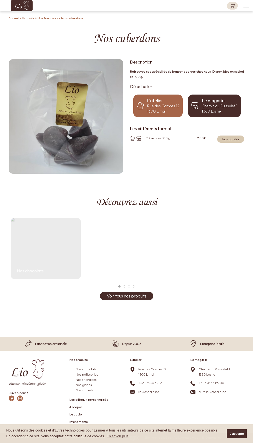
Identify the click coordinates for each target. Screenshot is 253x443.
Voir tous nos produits (126, 296)
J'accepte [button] (237, 433)
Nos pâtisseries (87, 374)
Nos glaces (84, 385)
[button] (247, 5)
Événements (78, 422)
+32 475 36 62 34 (150, 383)
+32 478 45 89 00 (211, 383)
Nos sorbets (84, 390)
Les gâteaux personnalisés (88, 399)
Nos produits (78, 360)
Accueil (14, 18)
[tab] (119, 286)
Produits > (29, 18)
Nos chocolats (86, 369)
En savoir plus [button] (118, 436)
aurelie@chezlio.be (212, 392)
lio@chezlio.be (148, 392)
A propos (76, 407)
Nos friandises (48, 18)
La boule (75, 414)
